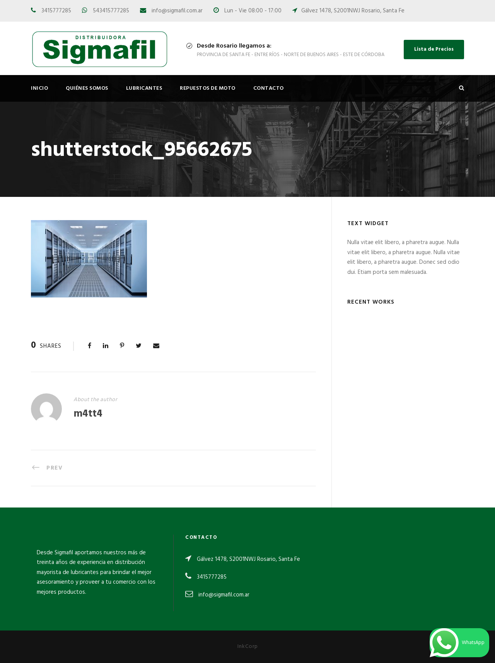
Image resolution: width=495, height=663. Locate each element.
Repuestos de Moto (208, 88)
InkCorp (247, 646)
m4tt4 (87, 414)
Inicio (39, 88)
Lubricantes (144, 88)
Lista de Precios (434, 49)
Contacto (268, 88)
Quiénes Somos (87, 88)
